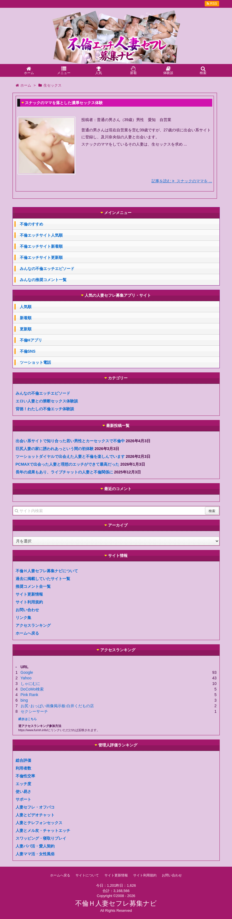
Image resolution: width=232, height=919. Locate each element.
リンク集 (23, 617)
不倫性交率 (25, 776)
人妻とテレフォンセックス (39, 822)
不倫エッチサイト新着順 (41, 246)
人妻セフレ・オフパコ (35, 807)
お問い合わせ (27, 610)
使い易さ (23, 791)
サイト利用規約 (29, 602)
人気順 (25, 307)
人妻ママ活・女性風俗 (35, 854)
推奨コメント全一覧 (33, 586)
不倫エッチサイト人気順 (41, 235)
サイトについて (87, 875)
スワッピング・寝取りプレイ (41, 838)
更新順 (25, 329)
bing (24, 700)
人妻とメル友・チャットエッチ (43, 830)
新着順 (25, 318)
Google (27, 672)
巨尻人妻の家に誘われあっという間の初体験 (55, 448)
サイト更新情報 (29, 594)
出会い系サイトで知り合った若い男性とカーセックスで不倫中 (70, 441)
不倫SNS (28, 351)
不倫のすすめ (31, 224)
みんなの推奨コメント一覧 (43, 280)
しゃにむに (30, 683)
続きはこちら (27, 719)
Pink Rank (29, 694)
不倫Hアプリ (31, 340)
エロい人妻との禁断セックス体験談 (47, 401)
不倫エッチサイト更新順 (41, 257)
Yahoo (26, 678)
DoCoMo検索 (32, 689)
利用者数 (23, 768)
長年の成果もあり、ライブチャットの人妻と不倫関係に (64, 472)
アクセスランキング (33, 625)
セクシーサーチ (34, 711)
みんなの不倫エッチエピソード (47, 269)
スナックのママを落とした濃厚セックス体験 (64, 102)
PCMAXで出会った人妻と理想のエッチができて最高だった (67, 464)
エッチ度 (23, 784)
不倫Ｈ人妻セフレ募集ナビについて (47, 571)
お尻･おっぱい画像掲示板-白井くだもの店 (57, 706)
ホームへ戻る (27, 633)
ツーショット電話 (35, 362)
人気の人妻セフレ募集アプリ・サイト (118, 295)
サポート (23, 799)
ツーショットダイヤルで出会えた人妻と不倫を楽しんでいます (70, 456)
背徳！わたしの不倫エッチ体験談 (45, 409)
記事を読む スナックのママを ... (182, 181)
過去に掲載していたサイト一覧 (43, 578)
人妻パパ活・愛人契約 (35, 846)
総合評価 (23, 760)
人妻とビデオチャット (35, 815)
